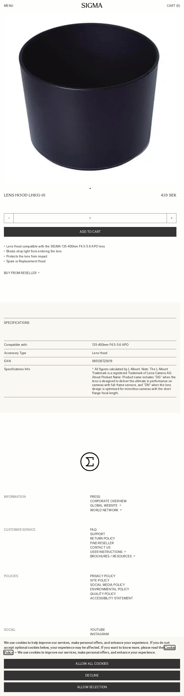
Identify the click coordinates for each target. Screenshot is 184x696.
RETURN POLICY (102, 538)
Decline (92, 675)
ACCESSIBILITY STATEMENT (111, 598)
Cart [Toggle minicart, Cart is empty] (173, 6)
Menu (8, 6)
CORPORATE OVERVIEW (108, 501)
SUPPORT (97, 534)
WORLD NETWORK (104, 510)
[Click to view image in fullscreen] (90, 98)
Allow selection (92, 687)
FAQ (93, 530)
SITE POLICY (99, 580)
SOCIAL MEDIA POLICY (107, 585)
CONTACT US (100, 547)
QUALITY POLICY (103, 594)
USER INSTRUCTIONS (106, 552)
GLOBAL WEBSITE (104, 505)
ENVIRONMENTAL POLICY (109, 589)
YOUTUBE (97, 630)
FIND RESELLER (102, 543)
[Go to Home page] (92, 5)
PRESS (95, 497)
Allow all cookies (92, 663)
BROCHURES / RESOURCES (111, 556)
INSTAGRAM (99, 634)
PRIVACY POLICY (103, 576)
